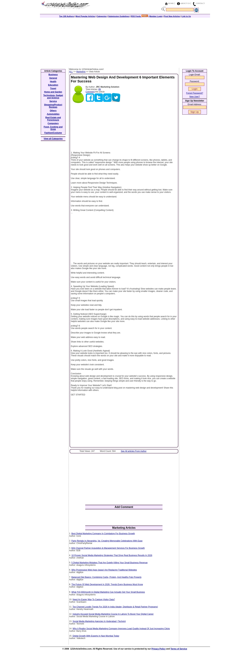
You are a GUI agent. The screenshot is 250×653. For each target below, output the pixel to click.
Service (53, 101)
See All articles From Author (134, 451)
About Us (185, 3)
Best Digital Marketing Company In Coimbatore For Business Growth (103, 533)
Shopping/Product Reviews (53, 106)
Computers (53, 123)
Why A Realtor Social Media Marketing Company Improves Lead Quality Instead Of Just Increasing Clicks (121, 628)
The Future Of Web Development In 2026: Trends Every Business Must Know (107, 584)
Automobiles (53, 114)
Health (53, 81)
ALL (71, 71)
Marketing (81, 71)
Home (171, 3)
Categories (102, 16)
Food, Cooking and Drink (53, 128)
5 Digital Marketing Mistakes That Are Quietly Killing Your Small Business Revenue (109, 562)
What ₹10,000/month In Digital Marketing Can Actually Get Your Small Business (108, 592)
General (53, 78)
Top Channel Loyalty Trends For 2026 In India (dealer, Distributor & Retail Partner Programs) (115, 607)
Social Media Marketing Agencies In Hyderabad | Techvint (99, 621)
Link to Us (186, 16)
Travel (53, 88)
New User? (194, 96)
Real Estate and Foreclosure (53, 118)
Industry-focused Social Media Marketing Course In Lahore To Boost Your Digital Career (113, 614)
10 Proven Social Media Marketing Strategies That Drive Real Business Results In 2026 (111, 555)
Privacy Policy (158, 649)
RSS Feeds (139, 16)
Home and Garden (53, 92)
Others (53, 110)
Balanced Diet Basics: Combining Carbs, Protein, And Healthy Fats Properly (106, 577)
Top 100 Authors (66, 16)
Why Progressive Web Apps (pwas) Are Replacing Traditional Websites (104, 570)
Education (53, 85)
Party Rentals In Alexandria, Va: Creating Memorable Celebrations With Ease (106, 541)
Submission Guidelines (118, 16)
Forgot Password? (194, 93)
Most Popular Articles (85, 16)
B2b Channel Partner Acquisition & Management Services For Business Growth (108, 548)
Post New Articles (172, 16)
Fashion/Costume (53, 133)
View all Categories (53, 138)
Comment (90, 92)
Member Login (155, 16)
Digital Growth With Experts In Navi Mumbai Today (96, 636)
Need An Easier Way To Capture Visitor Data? (94, 599)
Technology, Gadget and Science (53, 96)
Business (53, 74)
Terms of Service (178, 649)
